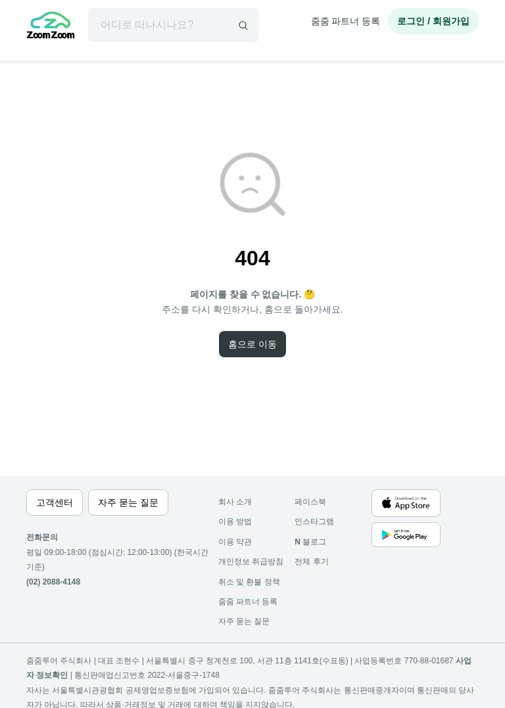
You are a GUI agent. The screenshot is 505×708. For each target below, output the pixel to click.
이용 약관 (235, 541)
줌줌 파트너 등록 (346, 21)
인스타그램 (314, 521)
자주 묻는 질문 (244, 621)
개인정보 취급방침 (250, 561)
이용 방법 (235, 521)
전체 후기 (311, 561)
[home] (50, 27)
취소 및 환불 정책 (249, 581)
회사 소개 (235, 501)
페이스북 (310, 501)
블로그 (310, 541)
